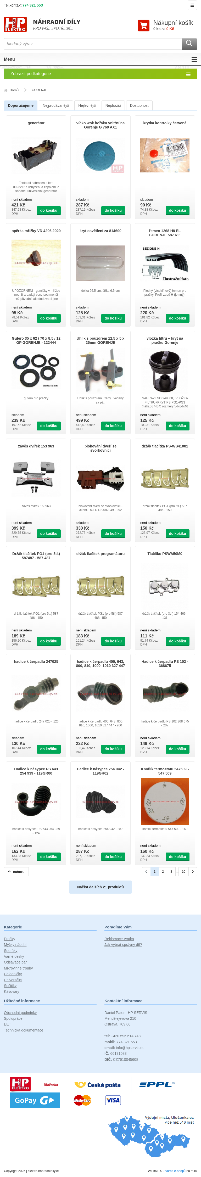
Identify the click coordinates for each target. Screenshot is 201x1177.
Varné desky (14, 957)
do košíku (48, 211)
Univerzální (13, 980)
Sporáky (10, 951)
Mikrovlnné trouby (18, 968)
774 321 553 (33, 5)
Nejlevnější (87, 106)
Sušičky (10, 986)
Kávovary (11, 992)
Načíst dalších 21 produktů (100, 887)
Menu (100, 60)
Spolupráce (13, 1019)
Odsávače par (15, 962)
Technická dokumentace (23, 1030)
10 (183, 872)
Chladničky (13, 974)
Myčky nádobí (15, 945)
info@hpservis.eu (124, 1048)
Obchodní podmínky (20, 1013)
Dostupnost (139, 106)
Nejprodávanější (56, 106)
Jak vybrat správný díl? (123, 945)
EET (7, 1025)
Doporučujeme (21, 106)
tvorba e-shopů (175, 1171)
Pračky (9, 939)
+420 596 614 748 (122, 1036)
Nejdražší (113, 106)
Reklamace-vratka (119, 939)
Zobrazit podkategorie (100, 74)
